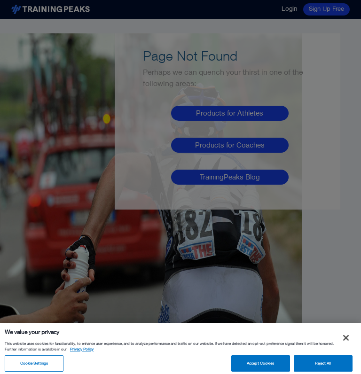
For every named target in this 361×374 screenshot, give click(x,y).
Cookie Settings (34, 365)
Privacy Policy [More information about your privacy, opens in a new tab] (82, 351)
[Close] (346, 339)
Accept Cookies (260, 365)
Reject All (323, 365)
